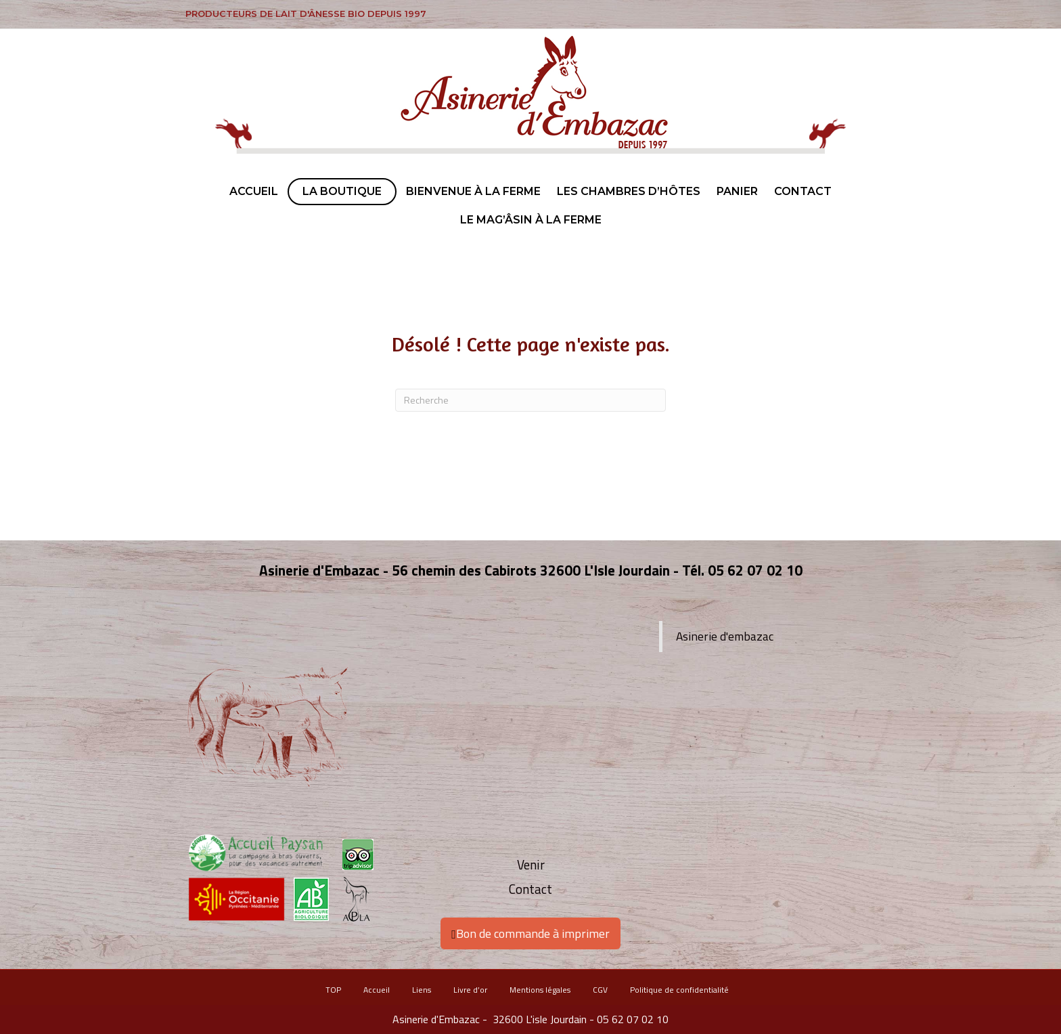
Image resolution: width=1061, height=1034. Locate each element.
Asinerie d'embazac (724, 636)
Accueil (253, 191)
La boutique (342, 191)
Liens (421, 989)
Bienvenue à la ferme (473, 191)
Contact (803, 191)
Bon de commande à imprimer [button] (530, 933)
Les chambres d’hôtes (628, 191)
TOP (333, 989)
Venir (531, 864)
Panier (737, 191)
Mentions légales (540, 989)
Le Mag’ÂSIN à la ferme (531, 219)
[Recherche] (530, 400)
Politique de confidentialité (679, 989)
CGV (600, 989)
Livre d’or (470, 989)
